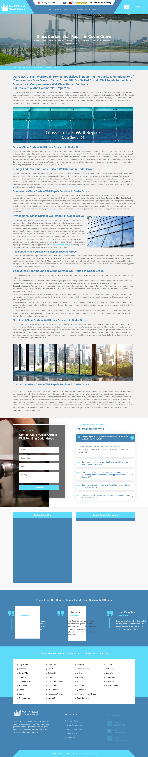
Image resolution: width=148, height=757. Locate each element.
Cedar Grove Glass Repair (74, 753)
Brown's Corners (25, 681)
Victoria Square (111, 677)
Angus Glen (23, 665)
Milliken (79, 673)
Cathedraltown (24, 698)
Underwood (110, 669)
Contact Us (93, 10)
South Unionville (83, 698)
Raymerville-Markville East (86, 694)
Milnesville (80, 677)
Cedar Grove (24, 68)
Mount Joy (80, 685)
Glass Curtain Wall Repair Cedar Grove (45, 68)
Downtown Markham (55, 681)
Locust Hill (80, 665)
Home (50, 10)
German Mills (53, 685)
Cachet (21, 690)
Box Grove (23, 677)
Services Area (81, 10)
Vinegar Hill (110, 681)
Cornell (50, 669)
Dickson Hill (52, 673)
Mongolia (80, 681)
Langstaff (51, 698)
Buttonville (23, 685)
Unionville (109, 673)
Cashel (21, 694)
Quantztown (81, 690)
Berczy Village (24, 673)
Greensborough (53, 690)
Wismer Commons (112, 685)
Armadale (22, 669)
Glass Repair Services (63, 10)
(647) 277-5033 (137, 7)
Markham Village (83, 669)
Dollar (50, 677)
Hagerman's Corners (55, 694)
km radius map (42, 549)
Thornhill (109, 665)
